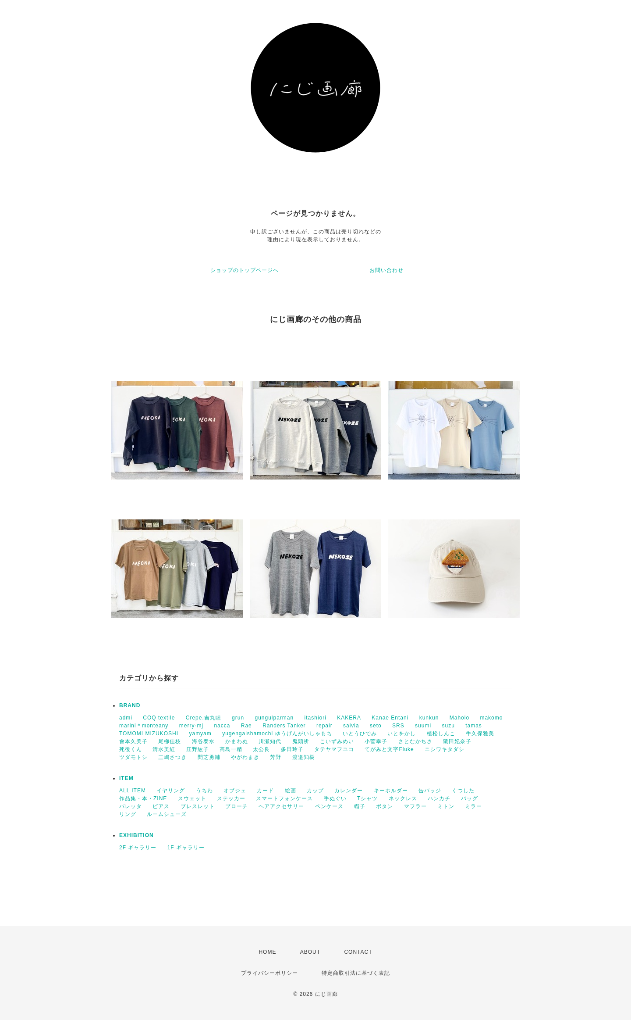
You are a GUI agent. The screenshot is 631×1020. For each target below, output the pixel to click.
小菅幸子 (376, 741)
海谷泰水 (203, 741)
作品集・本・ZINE (143, 798)
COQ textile (159, 718)
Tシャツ (367, 798)
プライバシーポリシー (269, 973)
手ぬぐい (335, 798)
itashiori (315, 718)
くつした (463, 790)
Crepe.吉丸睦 (203, 718)
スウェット (192, 798)
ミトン (445, 806)
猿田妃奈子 (457, 741)
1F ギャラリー (186, 848)
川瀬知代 (270, 741)
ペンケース (329, 806)
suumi (423, 726)
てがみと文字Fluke (389, 749)
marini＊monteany (143, 726)
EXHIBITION (136, 835)
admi (125, 718)
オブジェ (234, 790)
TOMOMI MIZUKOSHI (148, 733)
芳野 (275, 757)
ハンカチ (439, 798)
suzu (448, 726)
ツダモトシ (133, 757)
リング (127, 814)
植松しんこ (441, 733)
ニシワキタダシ (444, 749)
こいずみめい (337, 741)
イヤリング (170, 790)
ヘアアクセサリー (281, 806)
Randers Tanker (284, 726)
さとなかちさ (415, 741)
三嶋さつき (172, 757)
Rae (246, 726)
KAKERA (349, 718)
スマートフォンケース (284, 798)
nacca (222, 726)
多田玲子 (292, 749)
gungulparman (274, 718)
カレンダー (348, 790)
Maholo (459, 718)
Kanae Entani (390, 718)
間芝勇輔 (209, 757)
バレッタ (130, 806)
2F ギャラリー (137, 848)
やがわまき (245, 757)
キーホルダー (391, 790)
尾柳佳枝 (169, 741)
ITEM (126, 778)
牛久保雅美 (480, 733)
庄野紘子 (197, 749)
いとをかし (401, 733)
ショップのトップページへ (244, 270)
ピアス (161, 806)
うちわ (204, 790)
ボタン (384, 806)
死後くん (130, 749)
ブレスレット (198, 806)
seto (376, 726)
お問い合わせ (386, 270)
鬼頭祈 (300, 741)
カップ (315, 790)
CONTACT (358, 952)
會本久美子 (133, 741)
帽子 (359, 806)
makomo (491, 718)
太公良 (261, 749)
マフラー (415, 806)
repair (324, 726)
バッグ (469, 798)
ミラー (473, 806)
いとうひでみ (360, 733)
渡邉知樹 (303, 757)
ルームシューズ (167, 814)
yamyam (200, 733)
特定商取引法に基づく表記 (356, 973)
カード (265, 790)
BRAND (129, 705)
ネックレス (403, 798)
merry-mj (191, 726)
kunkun (429, 718)
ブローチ (236, 806)
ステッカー (231, 798)
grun (238, 718)
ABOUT (310, 952)
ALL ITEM (132, 790)
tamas (473, 726)
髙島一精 (231, 749)
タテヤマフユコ (334, 749)
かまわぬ (236, 741)
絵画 (290, 790)
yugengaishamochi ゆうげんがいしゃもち (277, 733)
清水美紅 (163, 749)
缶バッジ (429, 790)
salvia (351, 726)
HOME (267, 952)
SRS (398, 726)
